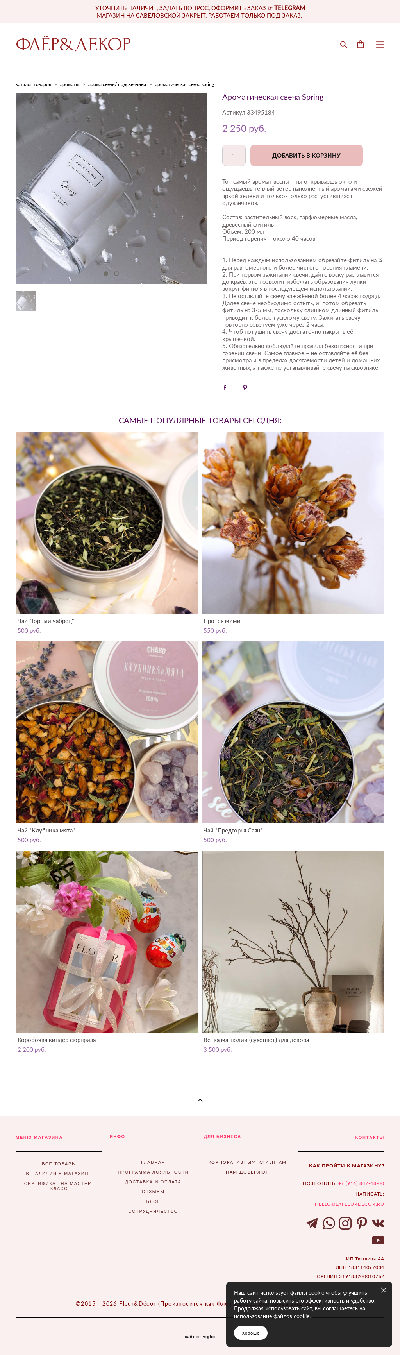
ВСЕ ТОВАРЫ (59, 1164)
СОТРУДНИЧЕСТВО (153, 1211)
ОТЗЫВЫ (153, 1191)
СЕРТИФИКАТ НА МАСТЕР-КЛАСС (59, 1186)
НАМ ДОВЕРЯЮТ (247, 1171)
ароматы (69, 84)
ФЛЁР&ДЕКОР (73, 44)
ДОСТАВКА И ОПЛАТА (153, 1182)
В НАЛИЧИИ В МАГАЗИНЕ (59, 1173)
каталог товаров (33, 84)
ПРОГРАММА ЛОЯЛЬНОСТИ (153, 1172)
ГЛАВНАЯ (153, 1162)
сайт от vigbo (200, 1337)
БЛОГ (153, 1201)
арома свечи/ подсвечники (117, 84)
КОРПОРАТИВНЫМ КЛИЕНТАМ (247, 1162)
